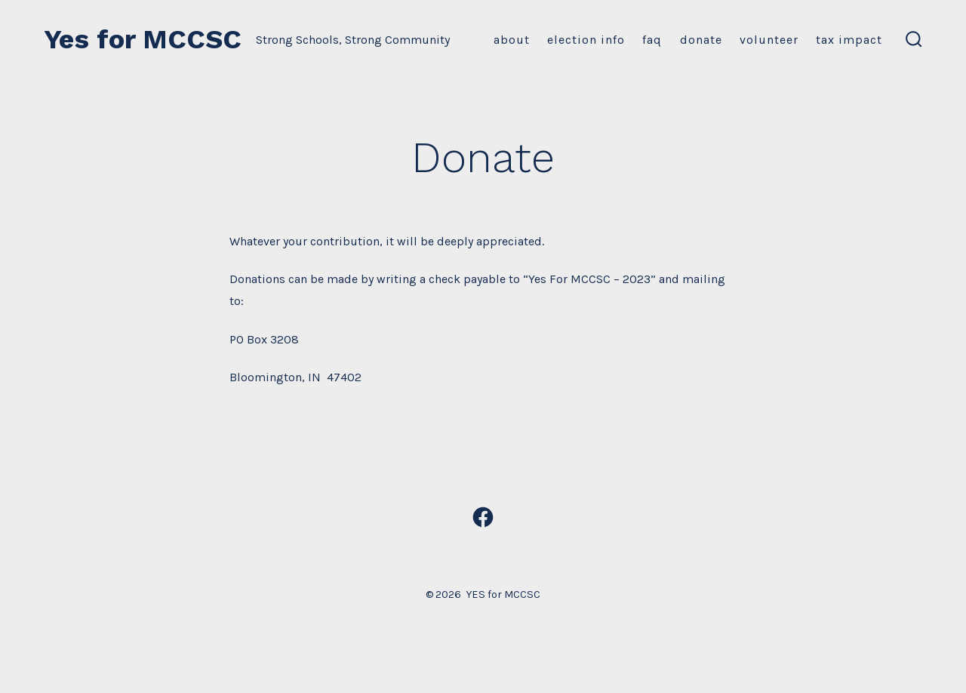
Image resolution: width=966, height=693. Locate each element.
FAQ (652, 39)
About (512, 39)
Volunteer (769, 39)
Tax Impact (849, 39)
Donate (701, 39)
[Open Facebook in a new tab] (483, 517)
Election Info (586, 39)
